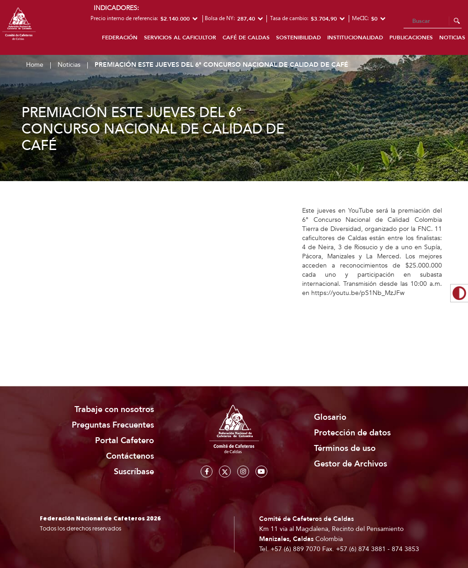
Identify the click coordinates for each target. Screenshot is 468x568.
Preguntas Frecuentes (113, 425)
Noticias (69, 64)
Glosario (330, 417)
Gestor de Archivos (350, 464)
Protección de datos (352, 433)
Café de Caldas (246, 37)
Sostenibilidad (298, 37)
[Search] (433, 21)
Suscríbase (134, 471)
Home (34, 64)
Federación (120, 37)
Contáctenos (130, 456)
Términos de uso (345, 448)
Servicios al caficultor (180, 37)
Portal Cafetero (124, 440)
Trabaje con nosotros (114, 409)
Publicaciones (411, 37)
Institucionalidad (355, 37)
